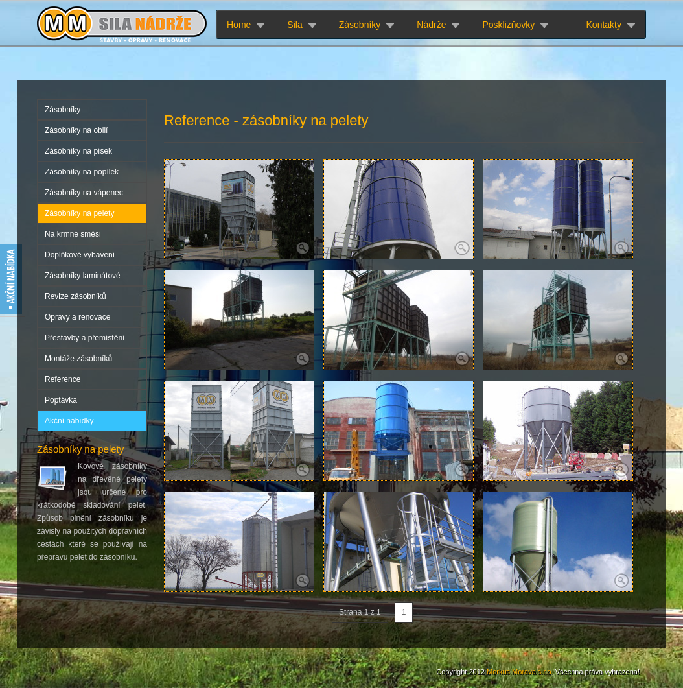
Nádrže (431, 24)
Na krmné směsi (73, 234)
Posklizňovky (508, 24)
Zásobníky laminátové (83, 275)
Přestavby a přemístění (84, 337)
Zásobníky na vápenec (84, 192)
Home (239, 24)
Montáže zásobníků (78, 358)
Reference (62, 379)
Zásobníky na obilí (76, 130)
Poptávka (61, 400)
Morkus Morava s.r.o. (520, 672)
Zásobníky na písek (78, 151)
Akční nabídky (69, 420)
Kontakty (603, 24)
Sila (294, 24)
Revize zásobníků (75, 296)
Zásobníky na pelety (79, 213)
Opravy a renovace (77, 317)
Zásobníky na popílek (82, 171)
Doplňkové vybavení (80, 254)
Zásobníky (360, 24)
